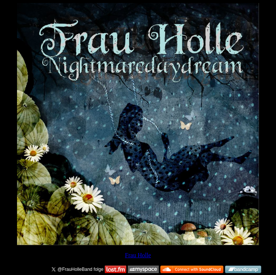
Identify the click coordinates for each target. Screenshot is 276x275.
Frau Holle (138, 255)
